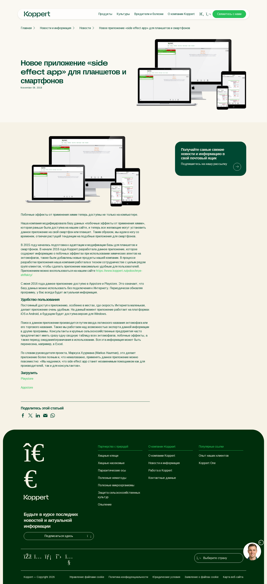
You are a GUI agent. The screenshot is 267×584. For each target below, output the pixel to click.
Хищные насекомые (111, 463)
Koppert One (207, 463)
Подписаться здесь (68, 536)
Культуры (123, 14)
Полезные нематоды (112, 477)
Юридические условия (166, 576)
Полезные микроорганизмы (116, 485)
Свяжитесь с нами (229, 14)
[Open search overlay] (201, 14)
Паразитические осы (112, 470)
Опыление (105, 504)
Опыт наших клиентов (214, 455)
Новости (85, 28)
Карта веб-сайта (233, 576)
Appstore (27, 387)
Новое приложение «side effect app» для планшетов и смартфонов (144, 28)
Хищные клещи (108, 455)
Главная (26, 28)
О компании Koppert (181, 14)
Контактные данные (162, 477)
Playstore (27, 378)
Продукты (105, 14)
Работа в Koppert (160, 470)
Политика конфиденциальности (128, 576)
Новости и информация (55, 28)
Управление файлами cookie (86, 576)
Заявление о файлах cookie (202, 576)
